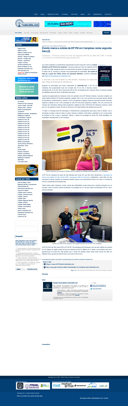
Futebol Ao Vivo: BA (23, 129)
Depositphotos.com (97, 398)
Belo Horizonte (44, 32)
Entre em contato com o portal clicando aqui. (30, 396)
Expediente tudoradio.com (25, 212)
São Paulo (26, 32)
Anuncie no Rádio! (23, 190)
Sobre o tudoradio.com (24, 210)
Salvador (76, 32)
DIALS (43, 14)
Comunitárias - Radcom (24, 117)
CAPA (36, 14)
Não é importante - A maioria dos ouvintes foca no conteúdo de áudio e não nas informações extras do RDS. (28, 264)
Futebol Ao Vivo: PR (23, 127)
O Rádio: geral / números (25, 192)
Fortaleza (82, 32)
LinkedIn (59, 292)
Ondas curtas (22, 208)
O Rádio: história (23, 202)
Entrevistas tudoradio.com (25, 188)
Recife (70, 32)
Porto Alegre (53, 32)
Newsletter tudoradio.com (25, 68)
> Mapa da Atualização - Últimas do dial (28, 73)
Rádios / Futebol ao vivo (25, 52)
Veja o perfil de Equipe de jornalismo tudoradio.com (99, 286)
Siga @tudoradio (97, 288)
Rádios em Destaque (24, 141)
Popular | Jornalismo (24, 153)
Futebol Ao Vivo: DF (23, 137)
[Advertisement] (77, 322)
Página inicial (22, 48)
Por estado (21, 101)
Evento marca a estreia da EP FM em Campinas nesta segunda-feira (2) (73, 41)
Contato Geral (22, 214)
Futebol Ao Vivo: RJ (23, 121)
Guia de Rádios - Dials (24, 182)
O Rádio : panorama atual (25, 194)
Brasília (66, 32)
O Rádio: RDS (22, 198)
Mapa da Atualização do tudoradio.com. (58, 76)
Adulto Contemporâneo (24, 109)
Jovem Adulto (22, 149)
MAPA (83, 14)
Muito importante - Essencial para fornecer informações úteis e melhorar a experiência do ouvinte (28, 250)
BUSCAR (106, 32)
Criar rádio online (23, 161)
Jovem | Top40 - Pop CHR (25, 105)
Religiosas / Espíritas (24, 157)
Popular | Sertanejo (23, 151)
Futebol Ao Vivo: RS (23, 125)
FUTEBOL (65, 14)
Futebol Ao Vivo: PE (23, 139)
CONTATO (108, 14)
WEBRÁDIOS (97, 14)
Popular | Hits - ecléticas (25, 107)
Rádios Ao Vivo (22, 50)
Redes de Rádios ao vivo (25, 66)
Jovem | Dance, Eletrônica (25, 143)
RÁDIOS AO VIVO (53, 14)
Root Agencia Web (85, 398)
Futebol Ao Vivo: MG (24, 123)
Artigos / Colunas (23, 62)
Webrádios (21, 159)
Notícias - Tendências (24, 60)
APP (89, 14)
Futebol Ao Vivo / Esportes (25, 103)
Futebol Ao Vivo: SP (23, 119)
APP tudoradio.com (23, 70)
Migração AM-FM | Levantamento (27, 184)
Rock (19, 147)
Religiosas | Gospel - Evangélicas (27, 113)
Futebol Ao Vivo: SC (23, 131)
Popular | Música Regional (25, 155)
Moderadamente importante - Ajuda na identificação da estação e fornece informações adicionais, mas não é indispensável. (28, 254)
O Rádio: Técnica (23, 196)
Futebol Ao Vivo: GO (24, 133)
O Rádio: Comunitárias (24, 206)
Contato (106, 398)
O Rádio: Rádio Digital (24, 204)
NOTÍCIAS (74, 14)
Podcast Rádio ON (23, 186)
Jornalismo (21, 111)
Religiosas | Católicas (24, 115)
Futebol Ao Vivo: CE (23, 135)
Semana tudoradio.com (24, 64)
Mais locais (90, 32)
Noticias (50, 41)
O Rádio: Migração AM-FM (25, 200)
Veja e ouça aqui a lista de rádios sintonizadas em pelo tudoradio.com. (72, 267)
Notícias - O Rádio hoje (24, 58)
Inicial (44, 41)
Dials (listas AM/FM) (23, 54)
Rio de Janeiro (35, 32)
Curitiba (60, 32)
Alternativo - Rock (23, 145)
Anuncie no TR (22, 216)
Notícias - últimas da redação (26, 56)
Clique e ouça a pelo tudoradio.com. (60, 264)
